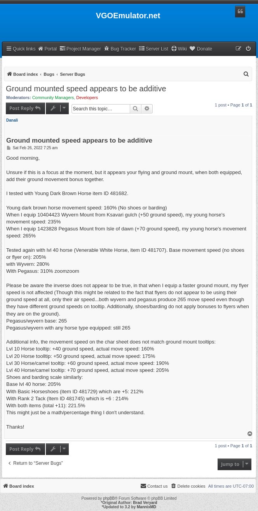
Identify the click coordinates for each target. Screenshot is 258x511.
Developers (87, 97)
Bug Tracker (120, 49)
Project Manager (80, 49)
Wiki (179, 49)
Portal (47, 49)
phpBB (109, 498)
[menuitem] (248, 49)
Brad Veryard (145, 503)
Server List (153, 49)
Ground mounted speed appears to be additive (86, 88)
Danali (12, 120)
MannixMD (146, 507)
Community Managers (53, 97)
